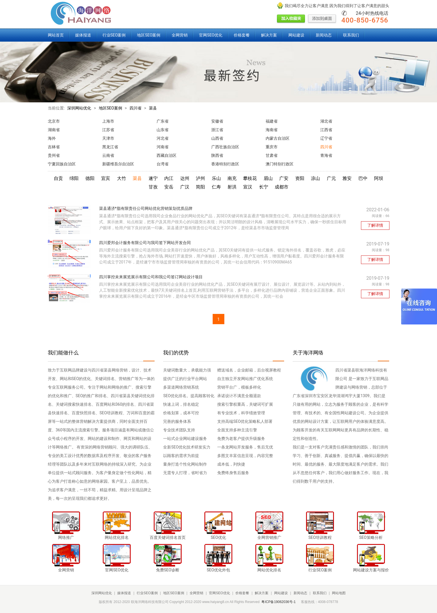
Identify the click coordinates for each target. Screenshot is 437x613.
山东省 (163, 129)
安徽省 (217, 121)
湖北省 (326, 121)
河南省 (163, 147)
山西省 (217, 138)
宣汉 (247, 187)
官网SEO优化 (210, 35)
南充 (232, 178)
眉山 (268, 178)
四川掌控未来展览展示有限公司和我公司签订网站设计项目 (151, 277)
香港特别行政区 (225, 164)
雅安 (347, 178)
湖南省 (54, 129)
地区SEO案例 (148, 35)
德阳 (90, 178)
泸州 (200, 178)
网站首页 (56, 35)
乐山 (216, 178)
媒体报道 (83, 35)
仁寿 (216, 187)
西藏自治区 (167, 155)
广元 (331, 178)
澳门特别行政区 (280, 164)
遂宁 (153, 178)
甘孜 (153, 187)
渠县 (153, 108)
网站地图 (339, 593)
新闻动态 (324, 35)
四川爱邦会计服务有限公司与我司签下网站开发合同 (145, 242)
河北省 (163, 138)
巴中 (363, 178)
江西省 (326, 129)
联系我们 (351, 35)
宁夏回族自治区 (62, 164)
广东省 (163, 121)
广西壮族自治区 (225, 147)
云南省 (108, 155)
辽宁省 (326, 138)
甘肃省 (272, 155)
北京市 (54, 121)
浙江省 (217, 129)
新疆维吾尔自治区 (118, 164)
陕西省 (217, 155)
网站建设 (296, 35)
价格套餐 (242, 35)
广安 (283, 178)
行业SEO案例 (114, 35)
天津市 (108, 138)
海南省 (272, 129)
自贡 (58, 178)
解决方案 (269, 35)
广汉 (184, 187)
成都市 (281, 187)
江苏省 (108, 129)
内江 (168, 178)
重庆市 (272, 147)
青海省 (326, 155)
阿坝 (378, 178)
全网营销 (180, 35)
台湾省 (163, 164)
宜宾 (105, 178)
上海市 (108, 121)
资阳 (299, 178)
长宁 (263, 187)
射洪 (232, 187)
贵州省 (54, 155)
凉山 (315, 178)
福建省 (272, 121)
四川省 (135, 108)
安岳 (168, 187)
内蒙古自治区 (278, 138)
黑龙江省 (110, 147)
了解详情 (375, 225)
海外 (52, 138)
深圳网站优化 (79, 108)
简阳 (200, 187)
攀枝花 (250, 178)
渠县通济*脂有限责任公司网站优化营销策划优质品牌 (145, 208)
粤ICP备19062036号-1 (278, 602)
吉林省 (54, 147)
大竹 (121, 178)
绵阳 (74, 178)
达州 (184, 178)
